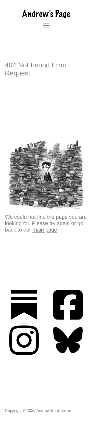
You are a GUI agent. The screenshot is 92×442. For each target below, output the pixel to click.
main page (44, 230)
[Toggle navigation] (46, 26)
